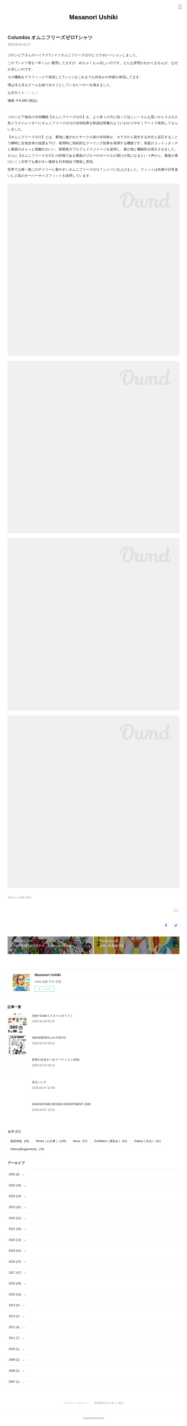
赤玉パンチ (39, 1082)
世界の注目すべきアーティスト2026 (55, 1059)
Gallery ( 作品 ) (147, 1141)
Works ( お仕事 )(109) (19, 897)
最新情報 (19, 1141)
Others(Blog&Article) (27, 1149)
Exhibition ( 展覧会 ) (110, 1141)
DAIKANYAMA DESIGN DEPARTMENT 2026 (61, 1104)
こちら (33, 93)
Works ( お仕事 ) (51, 1141)
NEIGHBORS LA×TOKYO (49, 1037)
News (80, 1141)
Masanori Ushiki (93, 17)
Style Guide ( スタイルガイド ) (52, 1015)
